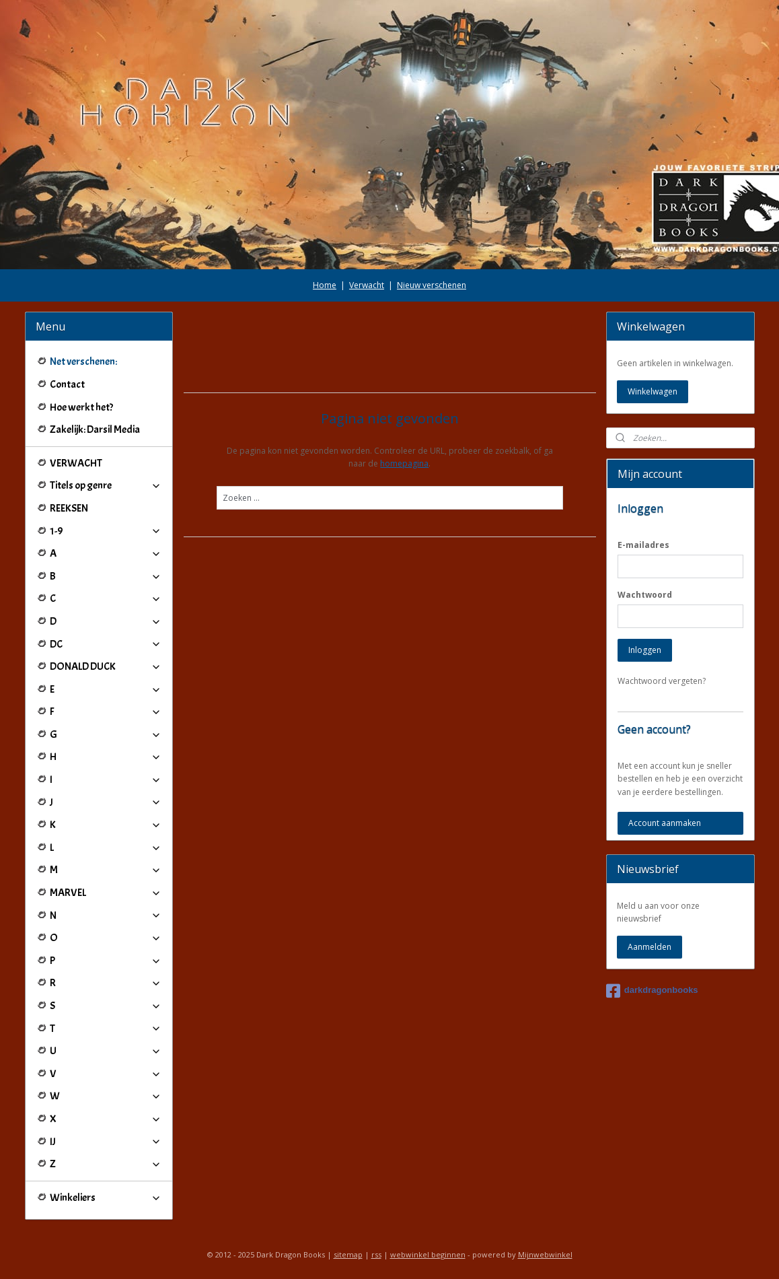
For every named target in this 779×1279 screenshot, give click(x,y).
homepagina (404, 463)
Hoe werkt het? (81, 407)
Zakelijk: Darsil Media (95, 429)
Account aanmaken (664, 823)
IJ (106, 1141)
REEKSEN (69, 508)
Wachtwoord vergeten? (662, 681)
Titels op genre (106, 485)
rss (376, 1254)
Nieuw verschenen (431, 285)
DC (106, 644)
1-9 (106, 531)
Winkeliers (106, 1197)
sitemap (348, 1254)
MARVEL (106, 892)
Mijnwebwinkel (545, 1254)
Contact (67, 384)
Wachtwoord (645, 594)
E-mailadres (643, 545)
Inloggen (644, 650)
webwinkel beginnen (428, 1254)
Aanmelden (649, 947)
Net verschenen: (83, 361)
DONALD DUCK (106, 666)
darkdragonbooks (652, 991)
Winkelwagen (652, 391)
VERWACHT (76, 463)
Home (324, 285)
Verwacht (366, 285)
